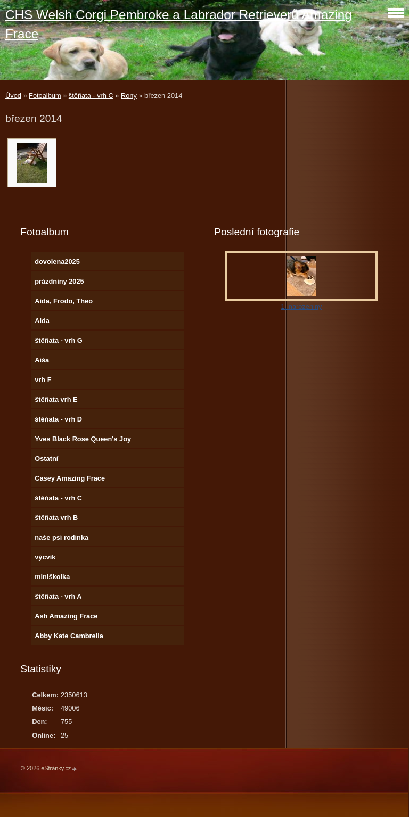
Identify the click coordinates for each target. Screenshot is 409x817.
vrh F (43, 380)
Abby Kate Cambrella (69, 636)
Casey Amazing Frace (70, 478)
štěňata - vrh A (58, 596)
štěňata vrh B (56, 518)
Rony (129, 96)
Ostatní (46, 459)
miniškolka (52, 577)
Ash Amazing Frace (66, 616)
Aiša (42, 360)
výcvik (45, 557)
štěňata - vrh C (91, 96)
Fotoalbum (45, 96)
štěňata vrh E (56, 399)
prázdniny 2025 (59, 281)
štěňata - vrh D (58, 419)
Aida (42, 321)
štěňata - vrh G (59, 340)
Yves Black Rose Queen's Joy (83, 439)
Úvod (13, 96)
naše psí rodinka (61, 537)
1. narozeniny (301, 306)
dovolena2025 (57, 262)
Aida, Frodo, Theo (64, 301)
